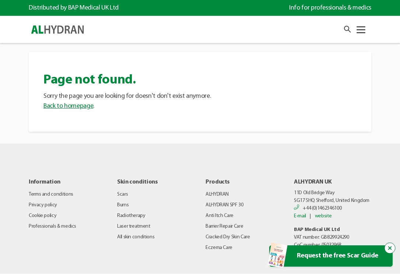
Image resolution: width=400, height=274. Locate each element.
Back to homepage (68, 106)
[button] (346, 29)
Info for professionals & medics (330, 7)
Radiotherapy (131, 215)
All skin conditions (135, 237)
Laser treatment (133, 226)
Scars (122, 194)
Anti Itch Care (220, 215)
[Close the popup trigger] (390, 248)
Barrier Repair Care (224, 226)
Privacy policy (43, 205)
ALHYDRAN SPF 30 (224, 205)
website (323, 216)
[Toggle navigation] (361, 29)
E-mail (300, 216)
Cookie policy (42, 215)
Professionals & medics (52, 226)
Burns (123, 205)
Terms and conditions (51, 194)
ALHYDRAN (217, 194)
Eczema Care (219, 247)
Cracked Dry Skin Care (228, 237)
